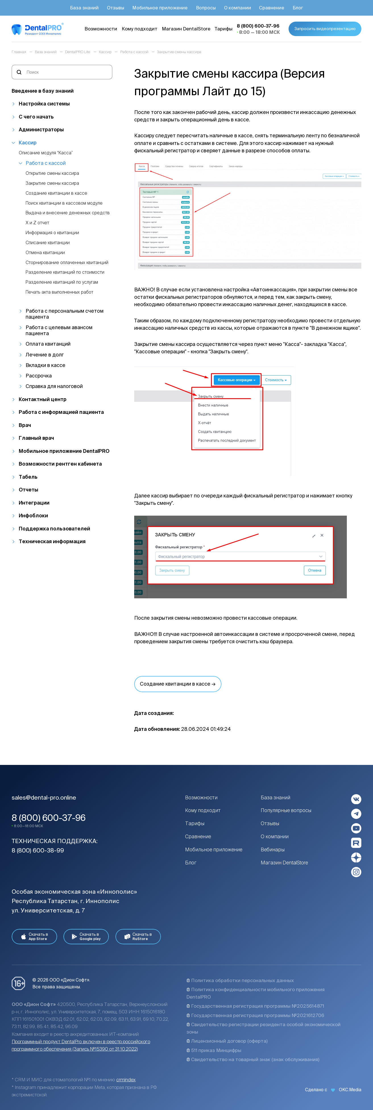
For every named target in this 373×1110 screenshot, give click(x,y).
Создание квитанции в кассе (56, 193)
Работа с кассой (46, 163)
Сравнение (198, 836)
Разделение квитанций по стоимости (65, 272)
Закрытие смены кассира (52, 183)
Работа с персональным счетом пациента (64, 313)
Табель (28, 477)
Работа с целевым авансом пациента (59, 330)
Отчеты (28, 489)
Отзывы (270, 823)
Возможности (201, 797)
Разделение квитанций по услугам (62, 282)
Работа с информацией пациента (61, 412)
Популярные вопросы (286, 810)
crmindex (126, 1079)
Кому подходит (203, 810)
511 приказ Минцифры (213, 1050)
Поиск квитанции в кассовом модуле (64, 203)
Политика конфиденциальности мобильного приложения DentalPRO (255, 993)
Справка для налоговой (54, 386)
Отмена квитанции (45, 252)
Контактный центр (43, 399)
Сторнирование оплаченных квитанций (67, 262)
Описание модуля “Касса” (46, 152)
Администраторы (41, 129)
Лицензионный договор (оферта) (227, 1040)
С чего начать (36, 116)
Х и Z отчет (37, 222)
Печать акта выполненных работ (59, 292)
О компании (275, 836)
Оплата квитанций (48, 344)
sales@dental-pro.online (44, 797)
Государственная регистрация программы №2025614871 (255, 1006)
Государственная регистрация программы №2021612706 (255, 1015)
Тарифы (194, 823)
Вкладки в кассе (45, 365)
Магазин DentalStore (284, 862)
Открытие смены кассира (52, 173)
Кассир (28, 142)
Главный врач (36, 438)
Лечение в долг (45, 354)
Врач (25, 425)
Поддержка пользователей (54, 528)
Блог (190, 862)
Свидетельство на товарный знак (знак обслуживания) (252, 1059)
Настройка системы (44, 103)
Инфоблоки (33, 515)
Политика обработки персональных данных (240, 980)
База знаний (275, 797)
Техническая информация (52, 541)
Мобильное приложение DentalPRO (64, 451)
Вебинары (273, 849)
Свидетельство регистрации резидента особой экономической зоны (263, 1028)
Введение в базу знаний (43, 91)
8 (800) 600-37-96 (49, 818)
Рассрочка (39, 375)
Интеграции (34, 502)
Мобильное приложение (213, 849)
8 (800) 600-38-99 (38, 850)
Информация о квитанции (52, 232)
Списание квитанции (48, 242)
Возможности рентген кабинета (60, 463)
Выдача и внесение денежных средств (68, 212)
